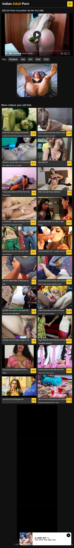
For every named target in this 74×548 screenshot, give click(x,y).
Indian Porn (15, 3)
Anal (38, 59)
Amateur (13, 59)
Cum (46, 59)
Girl (30, 59)
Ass (23, 59)
